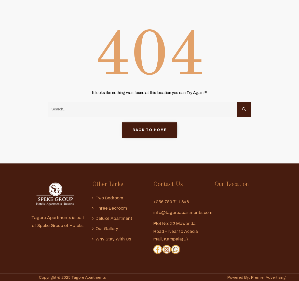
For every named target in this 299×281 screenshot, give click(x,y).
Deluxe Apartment (114, 218)
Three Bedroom (111, 208)
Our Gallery (107, 228)
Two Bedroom (109, 198)
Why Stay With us (113, 239)
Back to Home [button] (149, 130)
